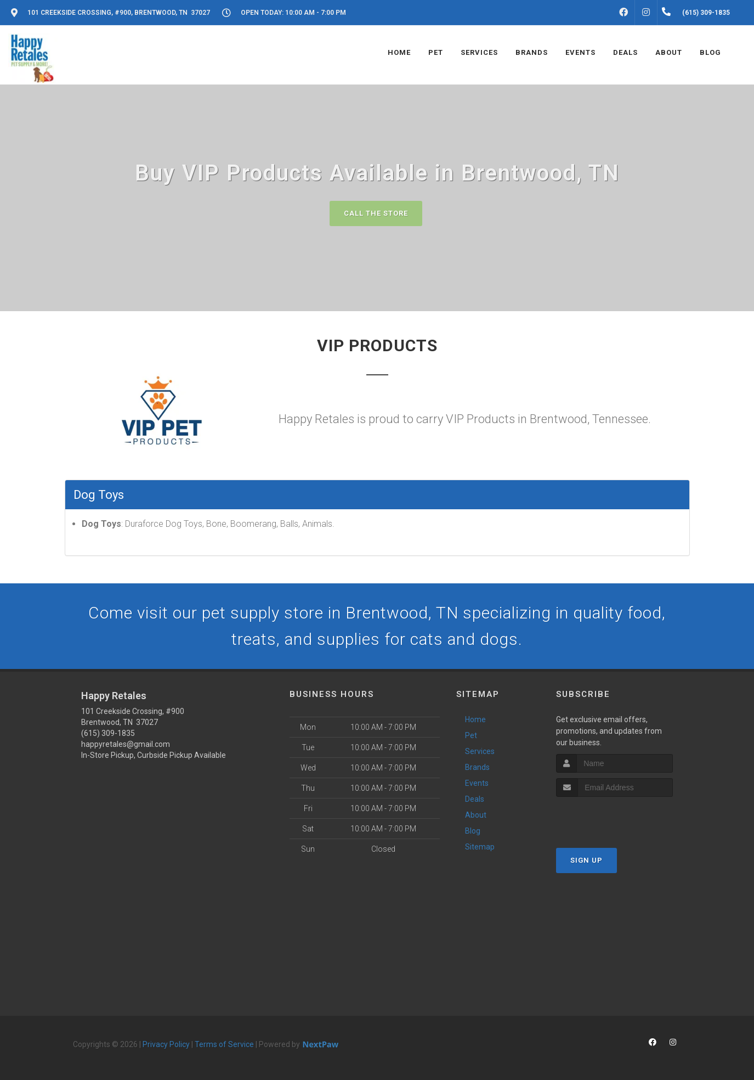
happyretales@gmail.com (125, 744)
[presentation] (614, 817)
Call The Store (376, 213)
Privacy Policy (166, 1044)
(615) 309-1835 (108, 733)
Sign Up (586, 860)
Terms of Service (224, 1044)
